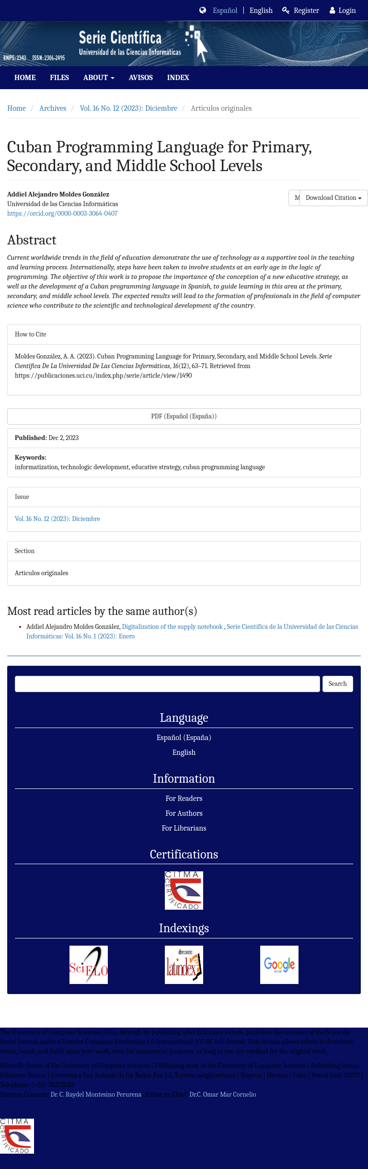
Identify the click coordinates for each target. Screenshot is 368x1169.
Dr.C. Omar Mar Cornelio (222, 1094)
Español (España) (184, 737)
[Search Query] (167, 684)
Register (300, 10)
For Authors (184, 813)
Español (225, 10)
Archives (52, 108)
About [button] (99, 77)
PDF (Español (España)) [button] (184, 416)
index (178, 77)
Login (343, 10)
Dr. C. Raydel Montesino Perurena (95, 1094)
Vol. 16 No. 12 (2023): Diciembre (128, 108)
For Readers (183, 798)
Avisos (141, 77)
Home (24, 77)
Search (338, 684)
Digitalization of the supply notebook (173, 627)
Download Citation (334, 198)
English (184, 752)
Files (59, 77)
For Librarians (184, 828)
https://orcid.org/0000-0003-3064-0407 (62, 213)
